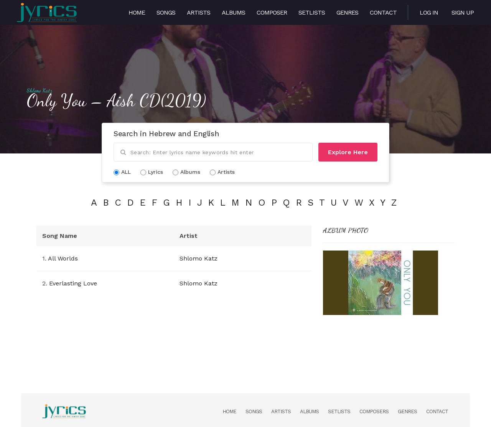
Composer (272, 12)
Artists (198, 12)
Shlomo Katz (39, 90)
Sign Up (462, 12)
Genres (347, 12)
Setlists (311, 12)
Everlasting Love (73, 283)
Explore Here (348, 152)
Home (137, 12)
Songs (166, 12)
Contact (383, 12)
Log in (429, 12)
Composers (374, 411)
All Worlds (63, 258)
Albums (233, 12)
